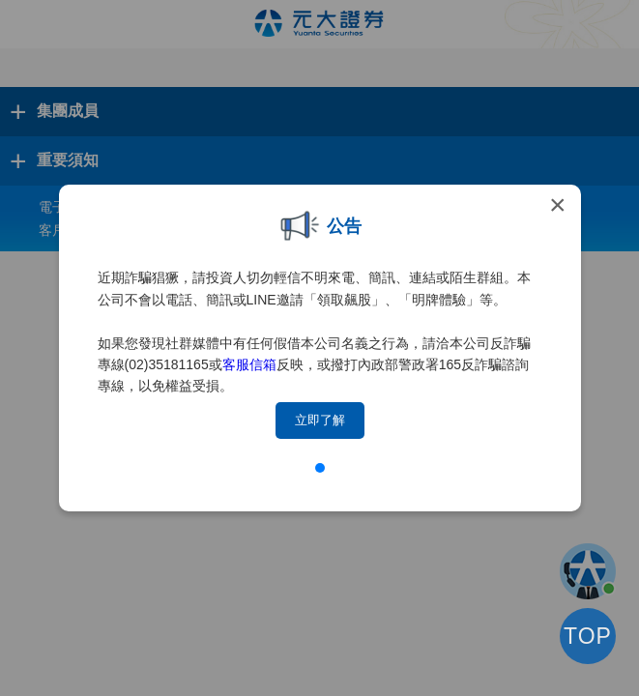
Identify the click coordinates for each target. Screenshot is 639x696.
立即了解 (320, 420)
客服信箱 (249, 364)
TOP (588, 636)
